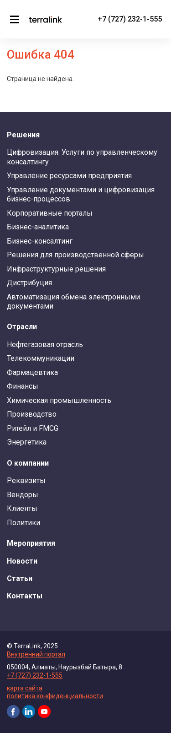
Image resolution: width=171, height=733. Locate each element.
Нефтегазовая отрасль (45, 344)
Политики (23, 522)
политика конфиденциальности (55, 696)
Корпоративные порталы (50, 213)
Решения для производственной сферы (75, 254)
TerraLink (45, 19)
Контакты (24, 596)
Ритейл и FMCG (32, 428)
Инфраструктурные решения (56, 269)
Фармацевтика (32, 372)
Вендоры (22, 494)
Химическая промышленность (59, 400)
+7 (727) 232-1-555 (130, 19)
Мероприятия (31, 543)
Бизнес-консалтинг (40, 241)
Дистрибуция (29, 282)
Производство (32, 414)
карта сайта (24, 688)
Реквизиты (26, 480)
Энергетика (27, 442)
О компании (28, 463)
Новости (22, 561)
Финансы (22, 386)
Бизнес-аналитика (38, 227)
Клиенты (22, 508)
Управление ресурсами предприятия (69, 175)
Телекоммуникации (40, 358)
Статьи (19, 578)
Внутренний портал (36, 654)
